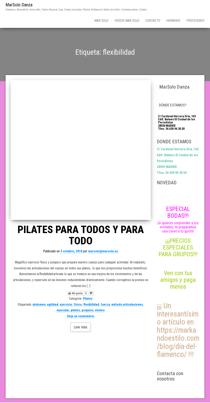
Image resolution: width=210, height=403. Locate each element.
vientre (100, 310)
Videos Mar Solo (126, 21)
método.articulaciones (127, 304)
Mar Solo (101, 21)
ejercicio (66, 304)
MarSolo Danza (19, 4)
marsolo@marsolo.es (103, 251)
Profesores (195, 21)
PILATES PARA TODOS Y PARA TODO (80, 235)
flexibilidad (91, 304)
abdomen (39, 304)
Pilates (87, 299)
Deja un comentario (80, 316)
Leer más (80, 327)
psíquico (88, 310)
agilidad (52, 304)
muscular (63, 310)
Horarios (173, 21)
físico (78, 304)
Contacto (152, 21)
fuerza (105, 304)
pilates (75, 310)
